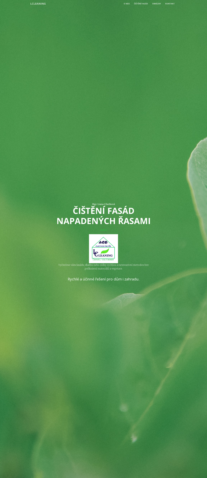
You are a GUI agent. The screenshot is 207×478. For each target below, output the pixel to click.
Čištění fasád (141, 3)
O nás (127, 3)
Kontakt (170, 3)
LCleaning (38, 3)
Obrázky (156, 3)
